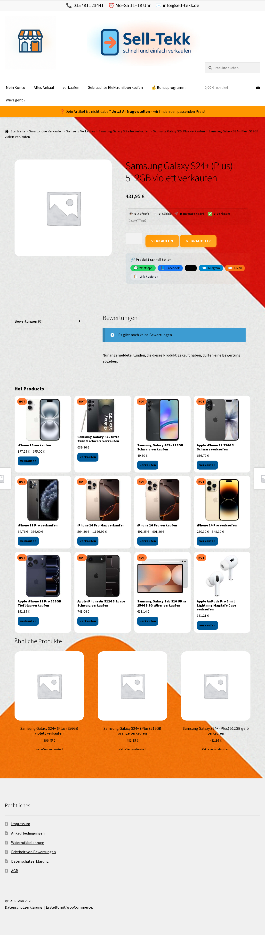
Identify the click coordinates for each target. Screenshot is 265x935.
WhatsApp (143, 268)
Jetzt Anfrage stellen (131, 111)
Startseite (18, 131)
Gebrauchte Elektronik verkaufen (115, 87)
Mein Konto (15, 87)
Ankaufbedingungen (28, 833)
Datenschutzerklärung (30, 861)
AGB (14, 870)
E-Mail (235, 268)
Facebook (170, 268)
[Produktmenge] (134, 238)
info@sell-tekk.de (181, 5)
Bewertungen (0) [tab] (28, 321)
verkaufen (71, 87)
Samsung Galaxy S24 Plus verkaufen (179, 131)
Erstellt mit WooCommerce (69, 907)
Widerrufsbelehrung (27, 842)
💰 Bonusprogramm (168, 87)
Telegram (211, 268)
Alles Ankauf (44, 87)
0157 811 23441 (88, 5)
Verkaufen (162, 240)
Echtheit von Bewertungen (33, 851)
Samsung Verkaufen (80, 131)
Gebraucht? (198, 240)
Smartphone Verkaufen (46, 131)
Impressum (20, 823)
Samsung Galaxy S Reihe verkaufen (124, 131)
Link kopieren (146, 276)
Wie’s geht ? (15, 100)
